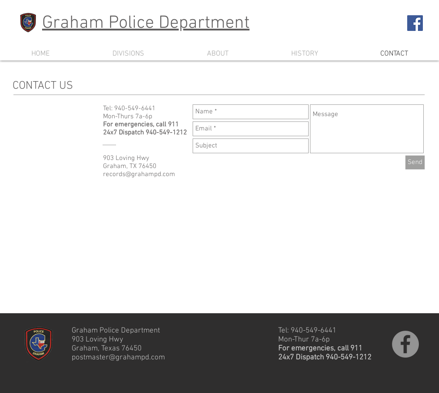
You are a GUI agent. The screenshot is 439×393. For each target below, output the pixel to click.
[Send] (415, 162)
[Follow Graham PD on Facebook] (415, 23)
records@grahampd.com (139, 174)
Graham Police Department (146, 23)
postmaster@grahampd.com (118, 357)
